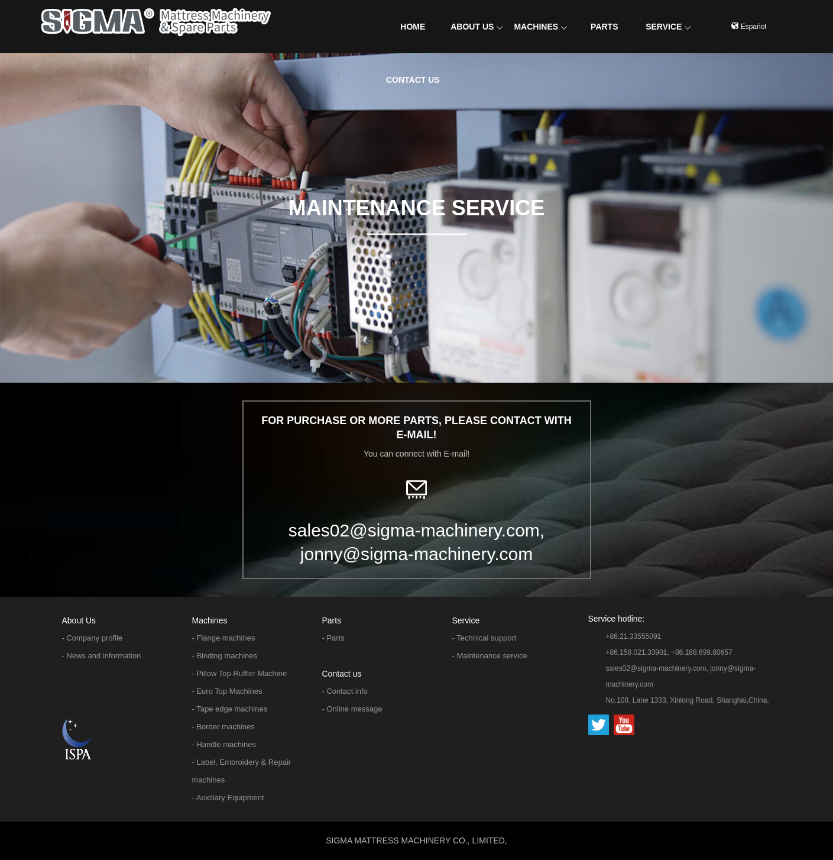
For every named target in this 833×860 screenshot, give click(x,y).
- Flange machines (223, 637)
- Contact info (345, 691)
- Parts (333, 637)
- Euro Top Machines (227, 691)
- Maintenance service (489, 655)
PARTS (604, 26)
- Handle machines (224, 744)
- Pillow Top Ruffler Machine (239, 673)
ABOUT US (476, 26)
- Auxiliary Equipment (228, 797)
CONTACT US (413, 80)
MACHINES (540, 26)
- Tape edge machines (230, 708)
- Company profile (92, 637)
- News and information (101, 655)
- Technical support (484, 637)
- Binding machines (225, 655)
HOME (412, 26)
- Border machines (223, 726)
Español (748, 26)
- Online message (352, 708)
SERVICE (668, 26)
